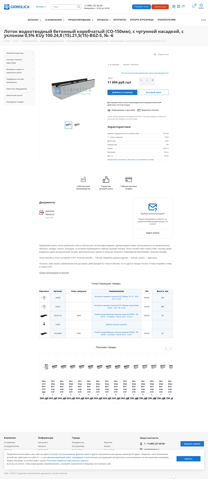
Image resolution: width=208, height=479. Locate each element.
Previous (166, 348)
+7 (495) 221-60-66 (93, 6)
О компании (53, 19)
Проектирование (79, 19)
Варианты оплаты (148, 110)
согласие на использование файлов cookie (69, 454)
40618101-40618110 (50, 213)
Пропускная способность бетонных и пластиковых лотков (130, 160)
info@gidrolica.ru (151, 449)
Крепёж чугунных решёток (116, 324)
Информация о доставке (121, 110)
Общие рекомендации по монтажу (54, 273)
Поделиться (161, 54)
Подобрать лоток (141, 7)
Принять (188, 459)
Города (76, 437)
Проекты (102, 19)
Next (170, 348)
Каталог (33, 19)
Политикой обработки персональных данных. (67, 460)
